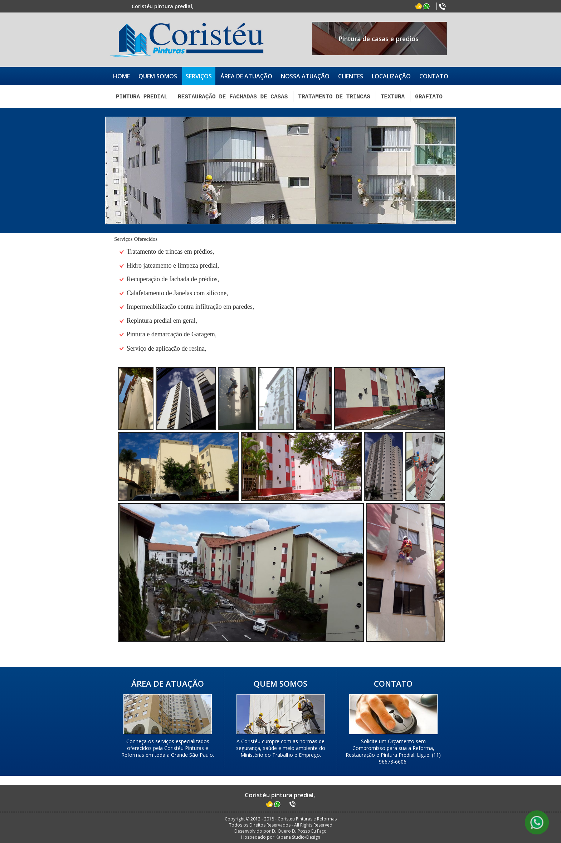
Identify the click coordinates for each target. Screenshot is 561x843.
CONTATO (433, 76)
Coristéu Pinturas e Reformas (186, 40)
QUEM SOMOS (157, 76)
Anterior (119, 170)
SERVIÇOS (199, 76)
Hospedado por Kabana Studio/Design (280, 836)
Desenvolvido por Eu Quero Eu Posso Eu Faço (280, 830)
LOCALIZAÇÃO (391, 76)
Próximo (441, 170)
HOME (121, 76)
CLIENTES (350, 76)
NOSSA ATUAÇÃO (305, 76)
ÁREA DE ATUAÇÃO (246, 76)
